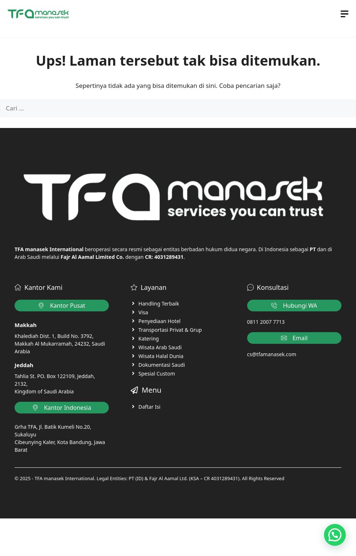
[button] (335, 535)
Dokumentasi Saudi (161, 364)
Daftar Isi (149, 406)
